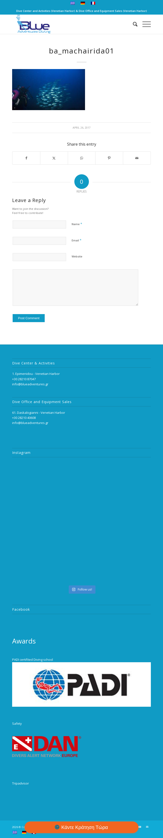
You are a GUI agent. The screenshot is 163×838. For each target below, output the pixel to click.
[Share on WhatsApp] (81, 158)
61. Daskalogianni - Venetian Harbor (38, 412)
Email (76, 240)
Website (77, 256)
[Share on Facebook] (26, 158)
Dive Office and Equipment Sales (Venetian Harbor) (113, 11)
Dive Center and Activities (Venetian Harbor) (45, 11)
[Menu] (144, 24)
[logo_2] (67, 24)
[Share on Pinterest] (109, 158)
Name (77, 224)
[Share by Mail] (137, 158)
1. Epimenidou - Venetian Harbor (36, 373)
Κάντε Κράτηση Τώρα (84, 827)
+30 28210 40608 (24, 417)
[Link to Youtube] (140, 826)
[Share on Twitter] (54, 158)
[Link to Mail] (147, 826)
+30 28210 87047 (24, 379)
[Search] (132, 24)
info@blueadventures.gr (30, 384)
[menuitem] (72, 3)
